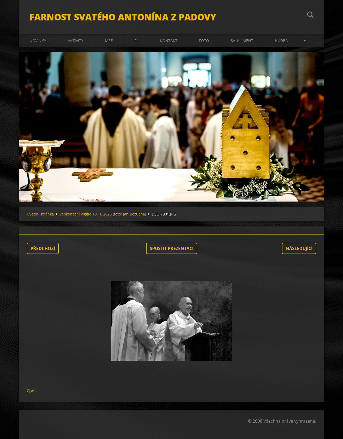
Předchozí (43, 248)
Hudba (281, 40)
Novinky (37, 40)
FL (136, 40)
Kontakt (168, 40)
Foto (204, 40)
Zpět (31, 391)
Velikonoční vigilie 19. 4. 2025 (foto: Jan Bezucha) (102, 214)
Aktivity (75, 40)
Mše (109, 40)
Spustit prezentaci (171, 248)
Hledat (310, 15)
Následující (299, 248)
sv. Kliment (242, 40)
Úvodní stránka (40, 214)
